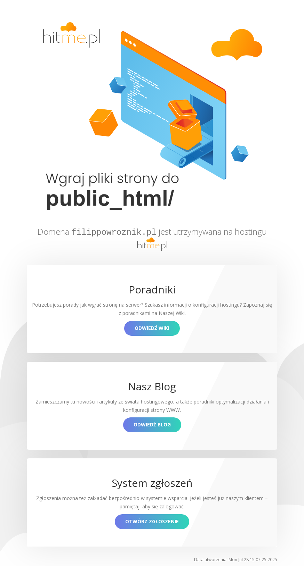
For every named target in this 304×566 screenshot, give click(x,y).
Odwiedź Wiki (152, 327)
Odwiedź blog (152, 423)
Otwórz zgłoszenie (152, 520)
